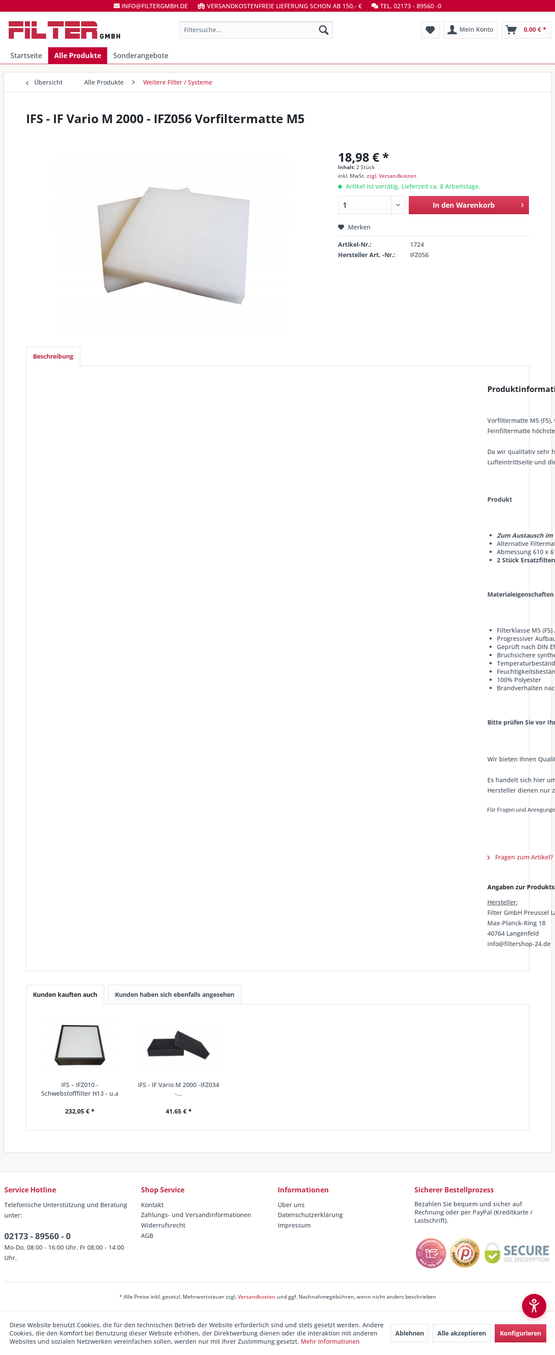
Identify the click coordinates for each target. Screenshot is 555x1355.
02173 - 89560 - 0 (37, 1236)
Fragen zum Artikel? (72, 857)
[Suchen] (324, 30)
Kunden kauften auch (65, 994)
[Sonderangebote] (140, 55)
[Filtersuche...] (256, 30)
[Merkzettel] (430, 30)
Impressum (294, 1225)
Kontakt (152, 1205)
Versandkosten (257, 1296)
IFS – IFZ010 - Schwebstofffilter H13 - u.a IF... (79, 1089)
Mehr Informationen (330, 1341)
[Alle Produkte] (77, 55)
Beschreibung (53, 356)
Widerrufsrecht (163, 1225)
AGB (147, 1235)
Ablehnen (409, 1333)
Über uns (291, 1205)
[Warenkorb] (526, 30)
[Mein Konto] (470, 30)
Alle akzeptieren (461, 1333)
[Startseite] (26, 55)
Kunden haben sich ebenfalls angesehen (174, 994)
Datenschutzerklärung (310, 1215)
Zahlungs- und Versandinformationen (196, 1215)
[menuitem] (256, 30)
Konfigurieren (520, 1333)
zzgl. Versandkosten (392, 176)
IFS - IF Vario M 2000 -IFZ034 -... (178, 1089)
